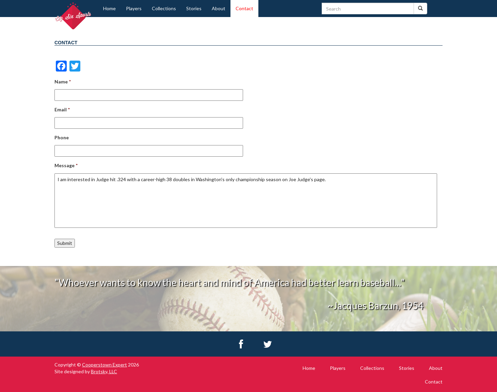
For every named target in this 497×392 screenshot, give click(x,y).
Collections (164, 8)
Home (109, 8)
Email (62, 109)
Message (66, 165)
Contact (244, 8)
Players (134, 8)
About (218, 8)
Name (62, 81)
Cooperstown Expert (104, 364)
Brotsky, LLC (104, 371)
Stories (194, 8)
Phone (61, 137)
